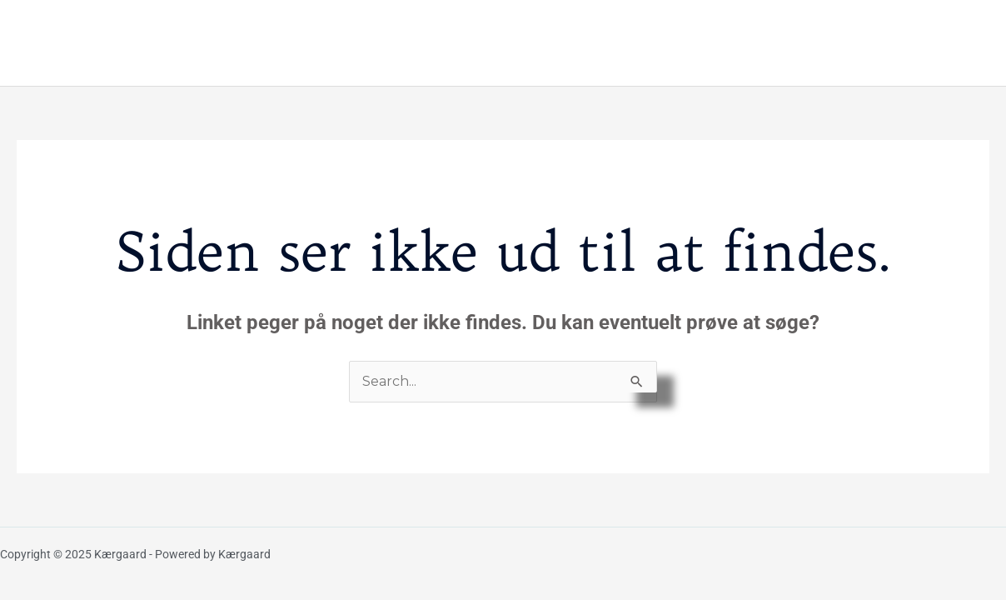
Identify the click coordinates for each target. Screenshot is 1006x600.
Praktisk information (610, 42)
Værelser (489, 42)
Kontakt (938, 42)
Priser (721, 42)
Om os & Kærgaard (825, 42)
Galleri (414, 42)
